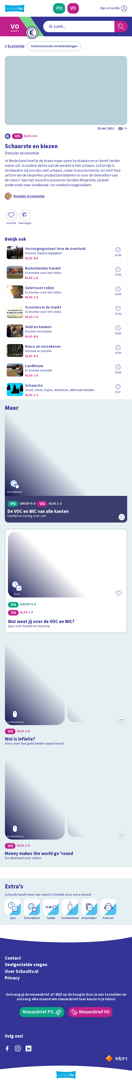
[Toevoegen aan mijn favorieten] (11, 217)
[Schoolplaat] (32, 909)
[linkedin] (28, 1048)
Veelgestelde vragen (26, 965)
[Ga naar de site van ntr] (121, 1058)
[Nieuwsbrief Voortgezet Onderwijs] (90, 1012)
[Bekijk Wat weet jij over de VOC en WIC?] (66, 581)
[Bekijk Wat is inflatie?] (66, 693)
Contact (13, 958)
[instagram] (18, 1048)
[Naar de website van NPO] (109, 1058)
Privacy (12, 978)
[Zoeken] (121, 26)
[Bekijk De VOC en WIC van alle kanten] (66, 468)
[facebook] (7, 1048)
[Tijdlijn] (51, 909)
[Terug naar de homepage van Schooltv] (15, 8)
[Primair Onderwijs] (59, 8)
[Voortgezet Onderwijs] (73, 8)
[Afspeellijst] (89, 909)
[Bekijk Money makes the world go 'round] (66, 808)
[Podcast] (108, 909)
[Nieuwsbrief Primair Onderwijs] (42, 1012)
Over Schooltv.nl (21, 971)
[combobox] (78, 26)
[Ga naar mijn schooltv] (113, 8)
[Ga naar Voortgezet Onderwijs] (17, 26)
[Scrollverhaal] (70, 909)
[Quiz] (13, 909)
